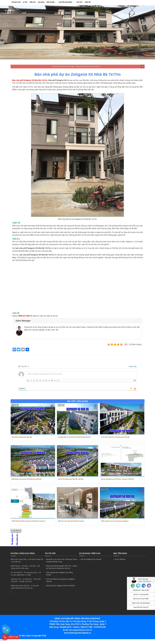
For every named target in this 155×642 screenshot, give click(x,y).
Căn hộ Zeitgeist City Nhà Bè (90, 559)
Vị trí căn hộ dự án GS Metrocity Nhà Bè (115, 437)
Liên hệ (87, 2)
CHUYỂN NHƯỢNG (66, 2)
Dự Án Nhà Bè (120, 559)
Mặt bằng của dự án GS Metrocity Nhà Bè (26, 479)
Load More (15, 531)
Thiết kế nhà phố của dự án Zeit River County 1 (29, 521)
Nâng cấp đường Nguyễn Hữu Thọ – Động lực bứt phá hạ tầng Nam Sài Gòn (61, 567)
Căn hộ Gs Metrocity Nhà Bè (22, 437)
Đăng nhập (133, 366)
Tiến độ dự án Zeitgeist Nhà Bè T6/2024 (60, 586)
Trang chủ (16, 2)
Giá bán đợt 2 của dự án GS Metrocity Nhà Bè (74, 437)
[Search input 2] (76, 66)
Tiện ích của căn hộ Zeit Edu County (71, 521)
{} (55, 380)
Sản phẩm (51, 2)
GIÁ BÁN (41, 2)
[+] (58, 380)
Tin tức (79, 2)
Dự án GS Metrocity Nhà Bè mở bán (70, 479)
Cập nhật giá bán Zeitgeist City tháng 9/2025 (59, 573)
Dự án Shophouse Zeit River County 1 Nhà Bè (117, 479)
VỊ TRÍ (25, 2)
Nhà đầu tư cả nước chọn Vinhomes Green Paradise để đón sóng (61, 560)
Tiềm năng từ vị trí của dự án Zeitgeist (114, 521)
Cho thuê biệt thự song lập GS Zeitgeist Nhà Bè (60, 580)
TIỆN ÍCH (32, 2)
